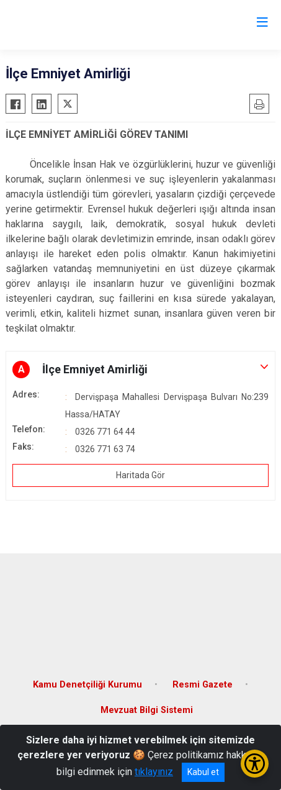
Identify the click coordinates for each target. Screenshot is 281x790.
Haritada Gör (140, 475)
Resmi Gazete (202, 684)
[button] (140, 369)
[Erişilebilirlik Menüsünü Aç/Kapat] (255, 764)
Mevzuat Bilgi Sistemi (146, 710)
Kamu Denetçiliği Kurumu (87, 684)
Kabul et (203, 772)
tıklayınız (154, 772)
